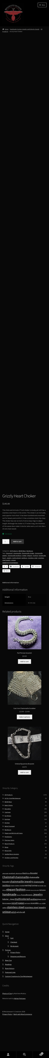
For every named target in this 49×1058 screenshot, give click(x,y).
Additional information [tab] (10, 614)
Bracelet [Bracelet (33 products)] (34, 905)
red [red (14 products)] (26, 935)
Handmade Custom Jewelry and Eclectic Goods (24, 29)
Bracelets (8, 841)
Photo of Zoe (7, 1025)
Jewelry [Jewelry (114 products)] (38, 926)
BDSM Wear (22, 583)
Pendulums (8, 869)
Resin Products (9, 876)
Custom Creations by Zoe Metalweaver (18, 1008)
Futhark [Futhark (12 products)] (28, 922)
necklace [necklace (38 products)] (34, 931)
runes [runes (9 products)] (40, 935)
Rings (6, 879)
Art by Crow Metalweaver (13, 830)
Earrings (7, 851)
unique (13, 592)
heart (4, 590)
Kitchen (7, 855)
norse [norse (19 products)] (44, 931)
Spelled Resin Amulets (12, 886)
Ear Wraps (8, 848)
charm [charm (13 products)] (13, 917)
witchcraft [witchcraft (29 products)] (20, 944)
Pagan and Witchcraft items (14, 865)
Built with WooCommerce (23, 1046)
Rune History (9, 1000)
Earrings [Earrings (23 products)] (34, 917)
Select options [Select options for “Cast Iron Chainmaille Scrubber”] (24, 749)
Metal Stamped (10, 858)
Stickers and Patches (11, 889)
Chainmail (9, 585)
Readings (8, 996)
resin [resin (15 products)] (28, 935)
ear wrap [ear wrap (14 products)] (40, 917)
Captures (8, 844)
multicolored (16, 590)
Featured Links (10, 1004)
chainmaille (17, 585)
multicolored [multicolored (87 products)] (22, 930)
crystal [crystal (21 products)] (21, 917)
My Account (14, 978)
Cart (11, 970)
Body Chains (9, 837)
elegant (29, 587)
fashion (35, 587)
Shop (7, 968)
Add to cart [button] (24, 693)
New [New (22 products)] (39, 931)
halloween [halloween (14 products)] (42, 922)
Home (6, 29)
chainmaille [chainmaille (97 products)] (22, 909)
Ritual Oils (8, 882)
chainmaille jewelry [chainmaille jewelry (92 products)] (21, 913)
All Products (14, 583)
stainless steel (32, 590)
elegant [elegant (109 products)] (11, 921)
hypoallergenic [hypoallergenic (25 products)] (27, 927)
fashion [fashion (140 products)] (20, 921)
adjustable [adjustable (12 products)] (5, 905)
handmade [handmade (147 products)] (9, 926)
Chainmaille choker (28, 585)
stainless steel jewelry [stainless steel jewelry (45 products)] (35, 939)
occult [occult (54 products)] (14, 934)
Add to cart (17, 573)
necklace (24, 590)
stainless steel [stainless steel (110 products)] (15, 939)
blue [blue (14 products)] (28, 905)
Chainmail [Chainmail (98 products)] (8, 909)
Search (24, 1054)
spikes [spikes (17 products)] (4, 940)
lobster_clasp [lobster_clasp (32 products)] (8, 931)
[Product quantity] (5, 573)
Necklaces (29, 583)
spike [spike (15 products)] (43, 935)
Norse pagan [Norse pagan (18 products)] (6, 935)
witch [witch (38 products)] (13, 944)
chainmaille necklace (14, 587)
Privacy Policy (15, 984)
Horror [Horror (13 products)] (19, 927)
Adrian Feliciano (20, 1030)
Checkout (13, 974)
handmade (42, 587)
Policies (8, 982)
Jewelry (9, 590)
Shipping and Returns (18, 988)
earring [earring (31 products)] (28, 917)
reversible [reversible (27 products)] (35, 935)
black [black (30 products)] (24, 905)
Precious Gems (9, 872)
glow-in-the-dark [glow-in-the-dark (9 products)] (35, 922)
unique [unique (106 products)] (6, 943)
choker (24, 587)
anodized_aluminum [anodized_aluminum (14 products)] (15, 905)
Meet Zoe (8, 992)
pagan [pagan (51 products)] (21, 934)
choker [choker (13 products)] (17, 917)
